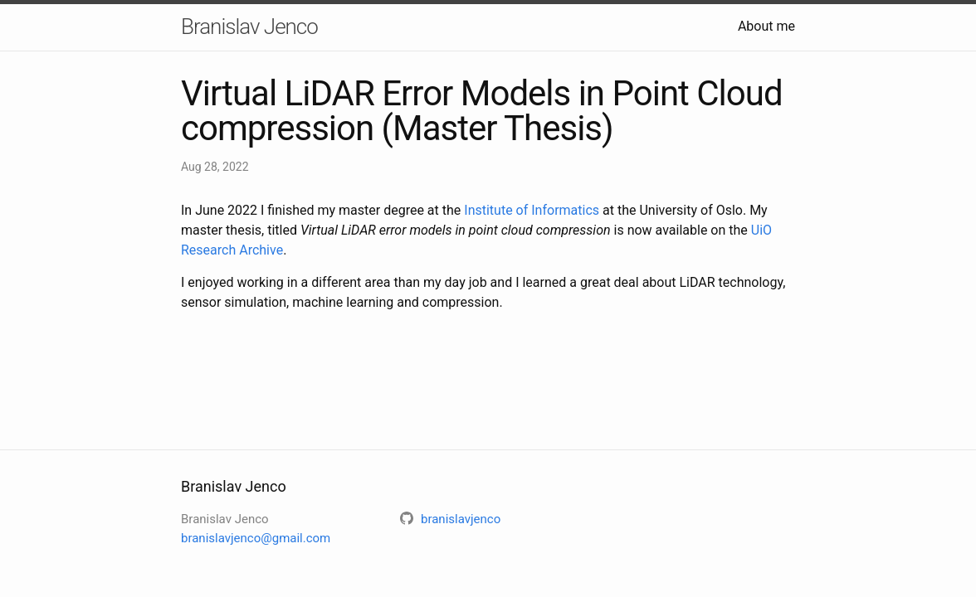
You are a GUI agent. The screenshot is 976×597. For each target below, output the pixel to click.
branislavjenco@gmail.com (255, 538)
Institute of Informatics (531, 210)
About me (766, 26)
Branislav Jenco (249, 26)
